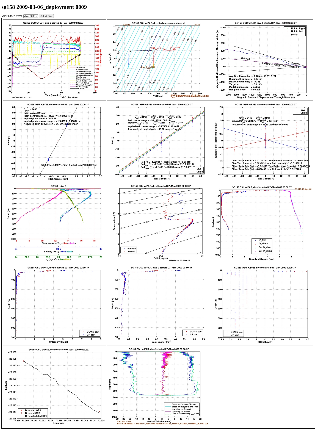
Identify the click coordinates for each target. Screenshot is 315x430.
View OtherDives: (12, 15)
